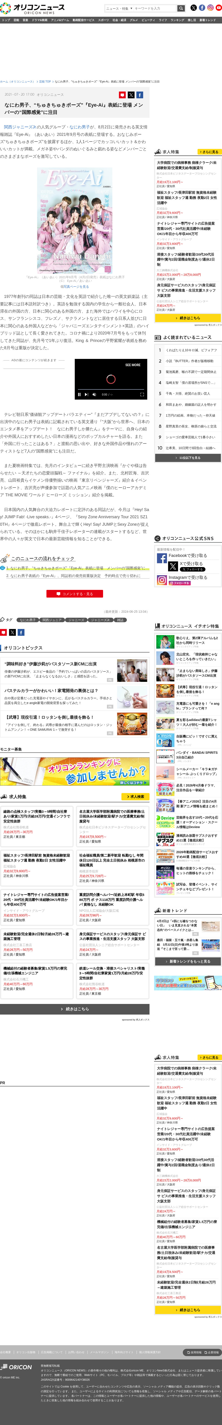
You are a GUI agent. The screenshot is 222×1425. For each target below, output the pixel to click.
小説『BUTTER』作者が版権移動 (189, 361)
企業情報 (213, 1352)
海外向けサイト (124, 1352)
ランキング (177, 20)
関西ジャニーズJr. (20, 127)
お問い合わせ (76, 1352)
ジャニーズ (76, 620)
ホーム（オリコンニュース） (17, 81)
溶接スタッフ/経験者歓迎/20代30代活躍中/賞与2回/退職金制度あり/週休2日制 (186, 259)
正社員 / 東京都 (36, 824)
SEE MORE (132, 365)
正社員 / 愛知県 (112, 826)
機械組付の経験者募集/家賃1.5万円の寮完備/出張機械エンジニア (187, 1224)
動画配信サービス (83, 20)
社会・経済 (119, 20)
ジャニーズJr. (100, 620)
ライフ (163, 20)
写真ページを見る (76, 286)
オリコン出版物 (25, 1352)
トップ (6, 20)
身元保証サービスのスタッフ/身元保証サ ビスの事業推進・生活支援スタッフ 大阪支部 (186, 290)
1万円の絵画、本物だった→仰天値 (190, 415)
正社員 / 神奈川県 (36, 865)
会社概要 (5, 1352)
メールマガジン (99, 1352)
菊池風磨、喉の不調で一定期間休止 (191, 372)
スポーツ (103, 20)
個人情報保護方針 (150, 1352)
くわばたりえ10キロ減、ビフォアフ (191, 350)
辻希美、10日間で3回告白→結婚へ (190, 448)
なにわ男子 (80, 127)
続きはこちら (77, 1009)
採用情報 (196, 1352)
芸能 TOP (45, 81)
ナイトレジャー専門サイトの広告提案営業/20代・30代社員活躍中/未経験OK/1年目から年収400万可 (186, 228)
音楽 (25, 20)
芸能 (16, 20)
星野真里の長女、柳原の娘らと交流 (191, 426)
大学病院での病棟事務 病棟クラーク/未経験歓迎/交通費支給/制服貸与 (187, 165)
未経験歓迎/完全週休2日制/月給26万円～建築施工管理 (186, 1284)
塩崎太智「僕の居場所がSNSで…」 (191, 382)
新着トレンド (208, 20)
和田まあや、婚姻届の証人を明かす (191, 404)
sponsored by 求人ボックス (136, 1019)
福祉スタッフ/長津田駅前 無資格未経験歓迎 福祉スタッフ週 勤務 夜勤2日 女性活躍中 (187, 198)
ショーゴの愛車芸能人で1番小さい (190, 437)
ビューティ (148, 20)
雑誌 (120, 620)
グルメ (134, 20)
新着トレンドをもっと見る (188, 961)
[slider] (111, 389)
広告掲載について (52, 1352)
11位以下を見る (188, 457)
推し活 (192, 20)
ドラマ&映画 (39, 20)
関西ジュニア (52, 620)
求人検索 (137, 796)
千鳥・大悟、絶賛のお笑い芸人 (188, 393)
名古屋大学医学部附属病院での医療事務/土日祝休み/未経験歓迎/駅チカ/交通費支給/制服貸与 (186, 1253)
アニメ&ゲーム (60, 20)
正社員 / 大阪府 (112, 907)
